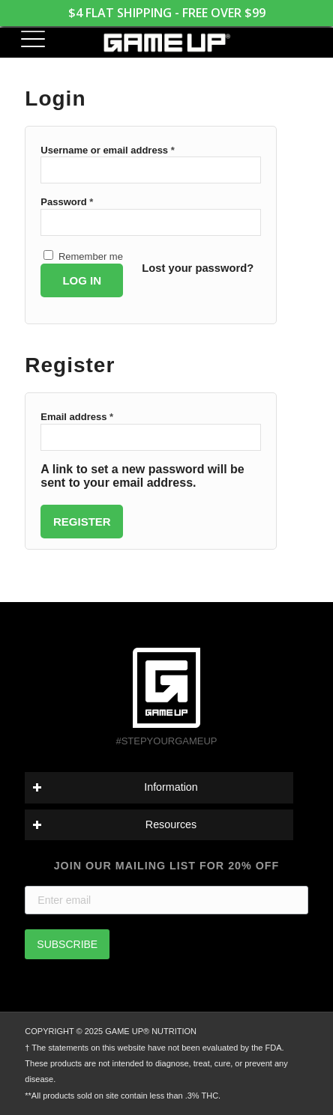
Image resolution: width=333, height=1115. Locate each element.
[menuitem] (26, 41)
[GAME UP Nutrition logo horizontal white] (166, 43)
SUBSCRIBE (67, 944)
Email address (76, 416)
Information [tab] (114, 787)
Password (66, 201)
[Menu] (26, 41)
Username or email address (107, 150)
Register (82, 521)
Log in (81, 280)
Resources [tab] (114, 824)
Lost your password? (198, 268)
